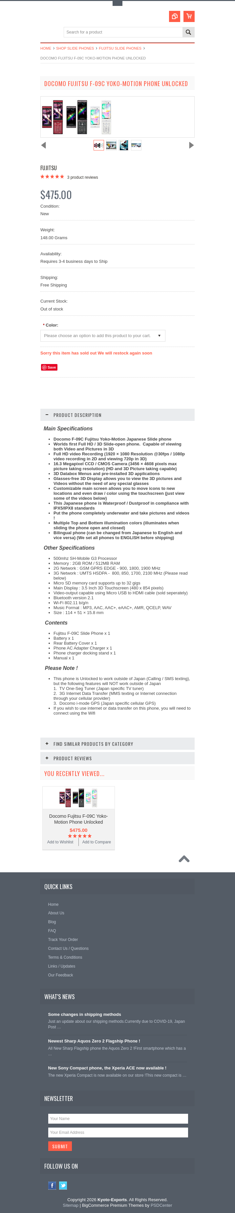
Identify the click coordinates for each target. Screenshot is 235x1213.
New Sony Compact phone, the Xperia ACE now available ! (107, 1067)
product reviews (82, 177)
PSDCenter (161, 1205)
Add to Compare (96, 842)
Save (52, 367)
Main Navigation (46, 32)
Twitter (63, 1185)
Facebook (52, 1185)
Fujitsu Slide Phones (120, 48)
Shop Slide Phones (75, 48)
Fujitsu (48, 168)
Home (45, 48)
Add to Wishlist (60, 842)
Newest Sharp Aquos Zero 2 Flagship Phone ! (94, 1041)
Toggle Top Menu (117, 3)
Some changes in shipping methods (84, 1014)
